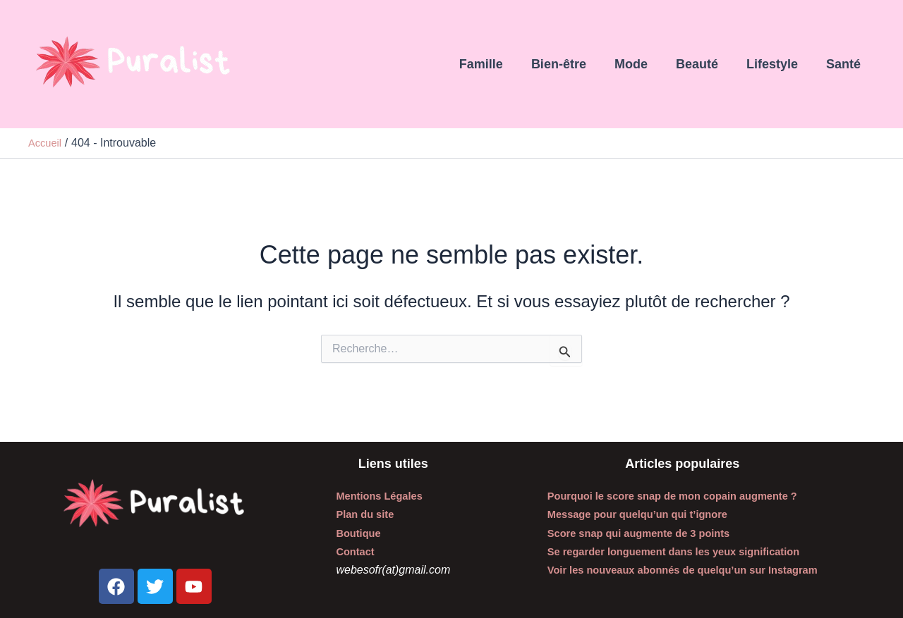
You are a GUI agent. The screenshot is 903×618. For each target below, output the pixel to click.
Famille (497, 64)
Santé (845, 64)
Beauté (704, 64)
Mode (640, 64)
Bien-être (571, 64)
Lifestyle (776, 64)
